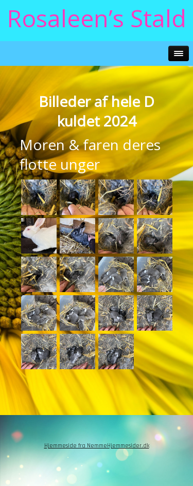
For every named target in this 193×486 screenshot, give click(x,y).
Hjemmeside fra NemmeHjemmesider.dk (96, 445)
